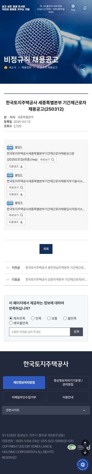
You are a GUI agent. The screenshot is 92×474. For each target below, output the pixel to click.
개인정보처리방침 (24, 382)
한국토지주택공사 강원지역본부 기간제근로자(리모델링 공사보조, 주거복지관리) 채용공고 (57, 279)
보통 (54, 318)
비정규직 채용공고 (47, 67)
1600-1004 (23, 441)
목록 (46, 249)
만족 (38, 318)
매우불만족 (20, 323)
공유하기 (83, 70)
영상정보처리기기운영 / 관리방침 (68, 382)
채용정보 (26, 67)
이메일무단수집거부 (24, 397)
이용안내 (68, 397)
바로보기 (47, 159)
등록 (76, 331)
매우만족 (19, 318)
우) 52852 (9, 435)
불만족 (72, 318)
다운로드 (16, 166)
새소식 (12, 67)
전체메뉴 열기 (85, 8)
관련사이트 (12, 410)
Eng (73, 10)
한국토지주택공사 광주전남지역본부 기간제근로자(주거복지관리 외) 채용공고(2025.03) (57, 267)
